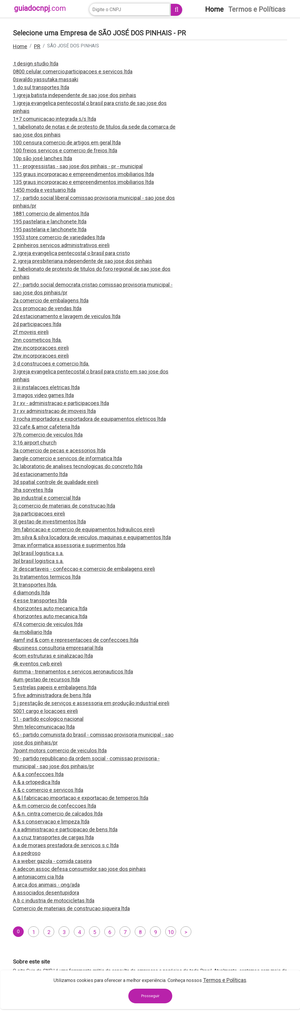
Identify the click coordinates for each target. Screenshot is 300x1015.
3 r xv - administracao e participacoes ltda (61, 403)
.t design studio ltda (35, 64)
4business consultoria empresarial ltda (58, 648)
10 (171, 932)
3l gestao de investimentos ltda (49, 521)
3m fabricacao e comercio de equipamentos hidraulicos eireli (84, 529)
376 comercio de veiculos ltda (48, 435)
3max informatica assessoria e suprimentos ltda (69, 545)
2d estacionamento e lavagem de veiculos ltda (66, 316)
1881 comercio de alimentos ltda (51, 214)
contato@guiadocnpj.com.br (141, 999)
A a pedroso (26, 853)
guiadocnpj (40, 8)
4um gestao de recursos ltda (46, 679)
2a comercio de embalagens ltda (50, 300)
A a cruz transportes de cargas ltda (53, 837)
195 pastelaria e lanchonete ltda (49, 221)
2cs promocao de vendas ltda (47, 308)
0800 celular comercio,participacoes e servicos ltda (72, 71)
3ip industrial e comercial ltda (47, 498)
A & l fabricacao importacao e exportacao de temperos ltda (80, 798)
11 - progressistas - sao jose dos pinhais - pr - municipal (78, 166)
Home (20, 46)
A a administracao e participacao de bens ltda (65, 829)
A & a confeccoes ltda (38, 774)
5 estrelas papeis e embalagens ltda (54, 687)
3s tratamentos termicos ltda (47, 577)
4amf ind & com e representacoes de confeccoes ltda (75, 640)
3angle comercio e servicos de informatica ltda (67, 458)
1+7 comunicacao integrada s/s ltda (54, 119)
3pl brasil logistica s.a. (38, 553)
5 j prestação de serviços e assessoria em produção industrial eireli (91, 703)
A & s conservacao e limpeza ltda (51, 821)
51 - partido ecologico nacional (48, 719)
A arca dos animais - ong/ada (46, 885)
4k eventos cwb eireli (37, 664)
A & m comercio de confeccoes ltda (54, 806)
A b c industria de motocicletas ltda (53, 900)
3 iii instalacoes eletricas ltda (46, 387)
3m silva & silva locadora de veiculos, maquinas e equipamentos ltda (92, 537)
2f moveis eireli (31, 332)
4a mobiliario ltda (32, 632)
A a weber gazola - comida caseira (52, 861)
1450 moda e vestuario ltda (44, 190)
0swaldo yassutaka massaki (45, 79)
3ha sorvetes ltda (33, 490)
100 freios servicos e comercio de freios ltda (65, 150)
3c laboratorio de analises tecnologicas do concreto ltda (77, 466)
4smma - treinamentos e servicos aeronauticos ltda (73, 671)
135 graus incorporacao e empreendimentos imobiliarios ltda (83, 174)
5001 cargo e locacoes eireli (45, 711)
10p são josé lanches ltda (42, 158)
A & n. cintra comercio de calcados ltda (58, 814)
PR (37, 46)
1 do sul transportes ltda (41, 87)
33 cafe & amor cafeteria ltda (46, 427)
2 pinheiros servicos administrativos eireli (61, 245)
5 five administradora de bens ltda (52, 695)
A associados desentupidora (46, 893)
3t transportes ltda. (35, 585)
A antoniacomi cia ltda (38, 877)
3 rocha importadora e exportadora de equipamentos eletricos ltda (89, 419)
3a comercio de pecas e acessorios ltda (59, 450)
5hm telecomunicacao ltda (44, 727)
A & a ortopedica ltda (36, 782)
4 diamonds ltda (31, 593)
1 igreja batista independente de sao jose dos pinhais (74, 95)
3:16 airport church (35, 443)
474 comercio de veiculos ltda (48, 624)
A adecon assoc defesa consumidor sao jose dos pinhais (79, 869)
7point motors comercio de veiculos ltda (60, 750)
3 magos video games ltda (43, 395)
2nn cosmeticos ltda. (37, 340)
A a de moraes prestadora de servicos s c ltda (66, 845)
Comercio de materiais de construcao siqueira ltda (71, 908)
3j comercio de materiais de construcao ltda (64, 506)
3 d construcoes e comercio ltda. (51, 364)
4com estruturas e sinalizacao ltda (53, 656)
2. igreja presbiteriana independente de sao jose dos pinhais (82, 261)
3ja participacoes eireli (39, 514)
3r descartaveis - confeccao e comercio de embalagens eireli (84, 569)
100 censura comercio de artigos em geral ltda (67, 142)
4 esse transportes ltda (40, 600)
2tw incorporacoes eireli (41, 348)
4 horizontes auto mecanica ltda (50, 608)
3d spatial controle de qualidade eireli (55, 482)
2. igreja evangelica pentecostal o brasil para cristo (71, 253)
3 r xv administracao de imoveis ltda (54, 411)
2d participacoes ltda (37, 324)
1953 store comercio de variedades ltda (59, 237)
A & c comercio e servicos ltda (48, 790)
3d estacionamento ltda (40, 474)
